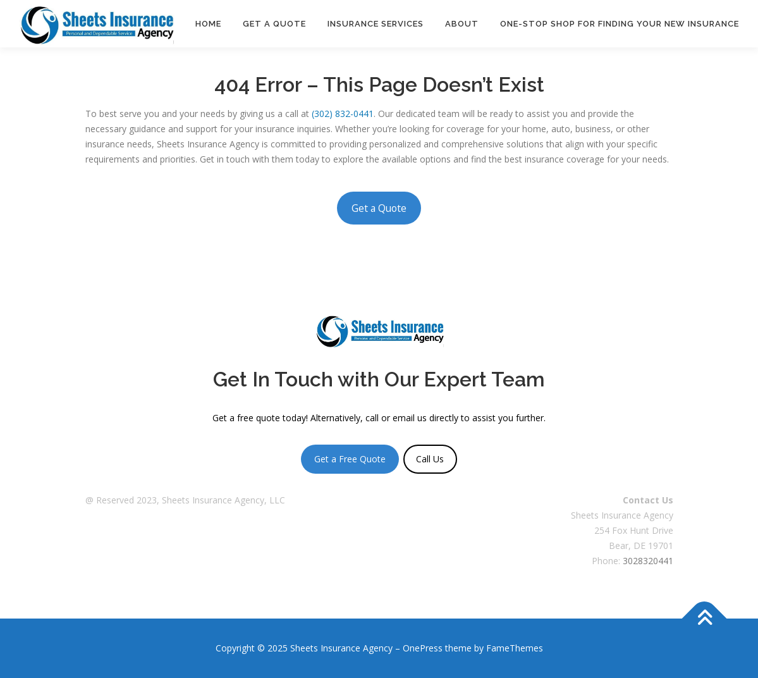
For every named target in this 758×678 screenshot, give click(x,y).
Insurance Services (375, 23)
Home (208, 23)
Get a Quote (274, 23)
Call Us (430, 459)
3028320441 (648, 561)
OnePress (423, 648)
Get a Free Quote (350, 459)
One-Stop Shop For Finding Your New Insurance (619, 23)
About (462, 23)
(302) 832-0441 (343, 114)
